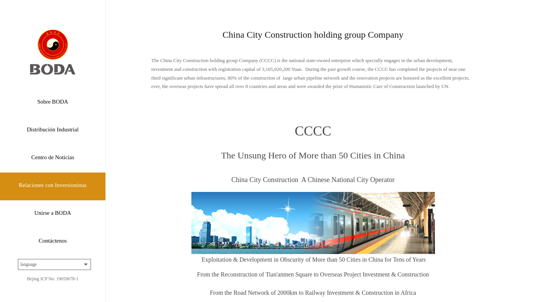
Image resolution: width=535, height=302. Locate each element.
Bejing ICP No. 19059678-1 (52, 278)
